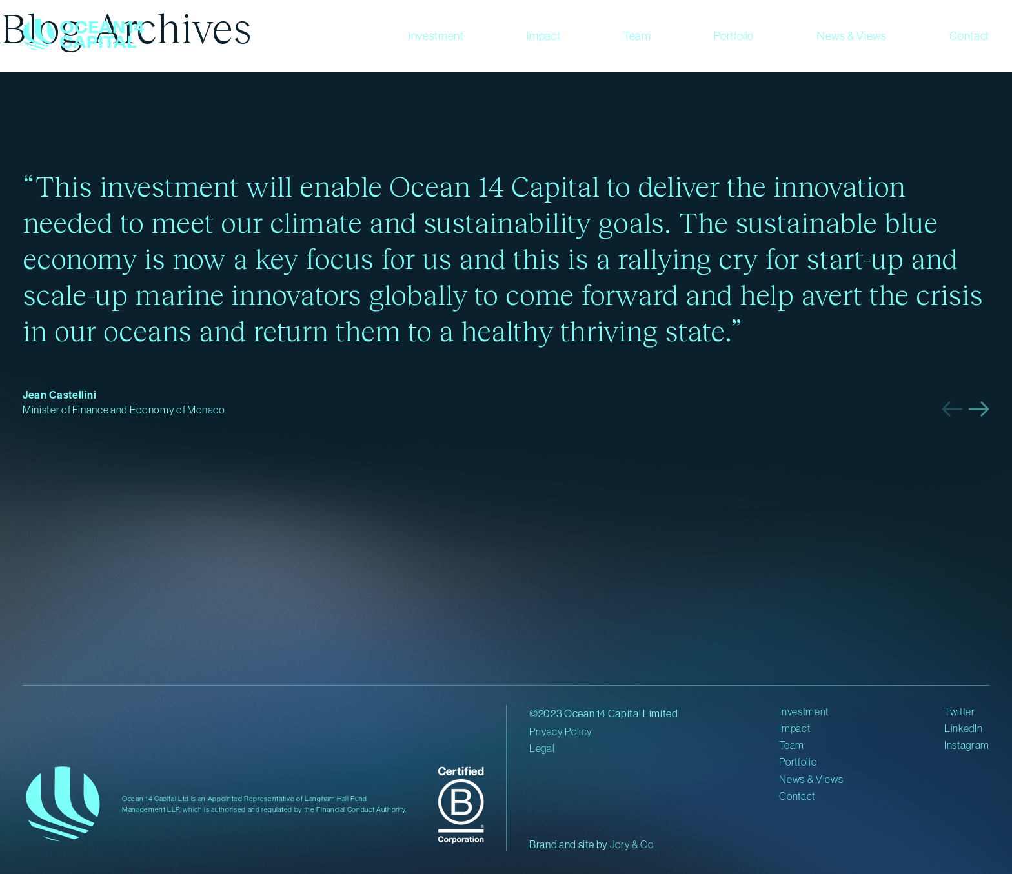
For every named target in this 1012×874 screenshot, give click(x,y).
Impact (543, 35)
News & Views (852, 35)
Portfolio (734, 35)
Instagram (966, 745)
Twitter (959, 711)
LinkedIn (963, 728)
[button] (952, 409)
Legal (541, 748)
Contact (969, 35)
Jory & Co (632, 844)
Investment (436, 35)
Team (637, 35)
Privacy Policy (560, 731)
